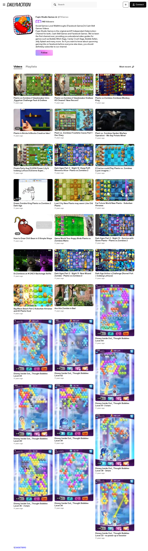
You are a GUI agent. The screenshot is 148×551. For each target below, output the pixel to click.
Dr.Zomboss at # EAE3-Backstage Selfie (32, 274)
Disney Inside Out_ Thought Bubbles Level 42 (71, 374)
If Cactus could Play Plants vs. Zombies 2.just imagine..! (113, 169)
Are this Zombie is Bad (64, 308)
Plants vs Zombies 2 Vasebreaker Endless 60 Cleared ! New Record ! (73, 99)
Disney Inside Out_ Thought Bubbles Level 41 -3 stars (112, 404)
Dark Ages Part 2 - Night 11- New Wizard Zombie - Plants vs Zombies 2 (72, 274)
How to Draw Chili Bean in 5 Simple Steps (33, 238)
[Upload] (126, 5)
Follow (44, 52)
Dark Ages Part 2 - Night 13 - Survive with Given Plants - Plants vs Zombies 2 (114, 239)
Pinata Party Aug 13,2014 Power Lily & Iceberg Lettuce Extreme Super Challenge (31, 169)
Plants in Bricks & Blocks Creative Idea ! (32, 133)
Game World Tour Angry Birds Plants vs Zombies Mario (72, 239)
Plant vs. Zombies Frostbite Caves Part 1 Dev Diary (73, 134)
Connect (138, 4)
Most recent (126, 66)
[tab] (18, 67)
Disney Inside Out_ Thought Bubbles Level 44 (112, 339)
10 (25, 547)
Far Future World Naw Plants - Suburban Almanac (113, 204)
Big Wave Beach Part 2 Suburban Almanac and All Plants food (33, 310)
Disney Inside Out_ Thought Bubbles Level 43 (31, 375)
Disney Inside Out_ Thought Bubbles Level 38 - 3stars (112, 469)
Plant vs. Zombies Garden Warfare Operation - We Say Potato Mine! (111, 134)
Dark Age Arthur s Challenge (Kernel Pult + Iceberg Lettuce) (114, 274)
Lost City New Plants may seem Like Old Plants (73, 204)
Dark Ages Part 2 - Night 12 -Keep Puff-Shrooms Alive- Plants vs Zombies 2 (72, 169)
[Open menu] (4, 5)
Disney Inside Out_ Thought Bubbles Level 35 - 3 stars (31, 504)
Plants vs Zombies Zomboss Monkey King (112, 99)
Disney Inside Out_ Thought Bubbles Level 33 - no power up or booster (112, 534)
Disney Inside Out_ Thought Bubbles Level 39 (71, 439)
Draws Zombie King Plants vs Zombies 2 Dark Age (32, 204)
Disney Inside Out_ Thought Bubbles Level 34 (71, 504)
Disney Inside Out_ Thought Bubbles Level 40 (31, 440)
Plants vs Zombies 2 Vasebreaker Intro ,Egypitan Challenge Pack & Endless (31, 99)
